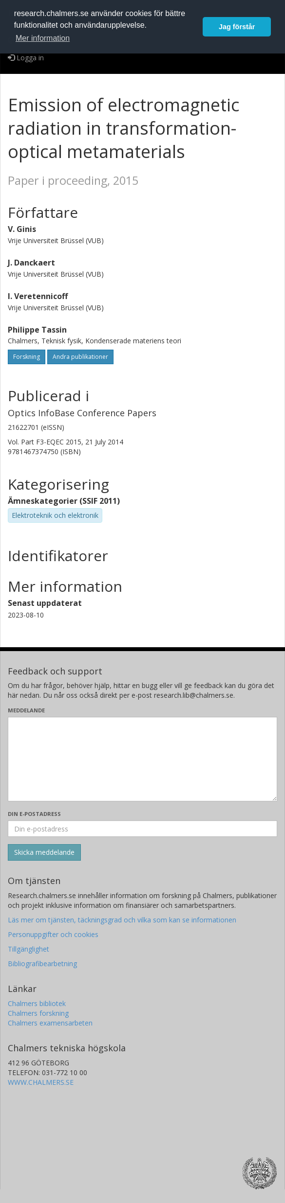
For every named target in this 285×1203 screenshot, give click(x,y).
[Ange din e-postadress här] (142, 828)
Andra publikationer (80, 357)
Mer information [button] (43, 38)
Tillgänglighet (28, 949)
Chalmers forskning (38, 1013)
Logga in (26, 57)
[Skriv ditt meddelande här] (142, 759)
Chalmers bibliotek (37, 1003)
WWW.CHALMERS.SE (41, 1082)
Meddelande (26, 710)
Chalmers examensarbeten (50, 1022)
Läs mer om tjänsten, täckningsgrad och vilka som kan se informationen (122, 919)
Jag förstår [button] (237, 27)
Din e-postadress (34, 813)
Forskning (26, 357)
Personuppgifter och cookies (53, 934)
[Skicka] (44, 852)
